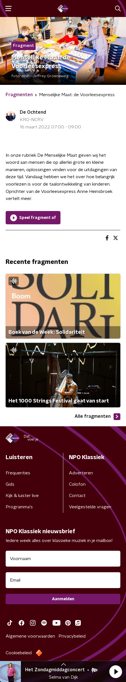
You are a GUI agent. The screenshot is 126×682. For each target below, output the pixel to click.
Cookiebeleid (19, 653)
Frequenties (18, 473)
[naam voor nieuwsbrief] (63, 559)
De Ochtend (33, 112)
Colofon (77, 484)
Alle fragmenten (97, 416)
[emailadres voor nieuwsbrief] (63, 580)
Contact (77, 495)
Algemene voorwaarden (30, 636)
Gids (10, 484)
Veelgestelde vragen (90, 507)
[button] (116, 671)
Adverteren (81, 473)
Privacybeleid (72, 636)
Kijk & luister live (22, 495)
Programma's (19, 507)
